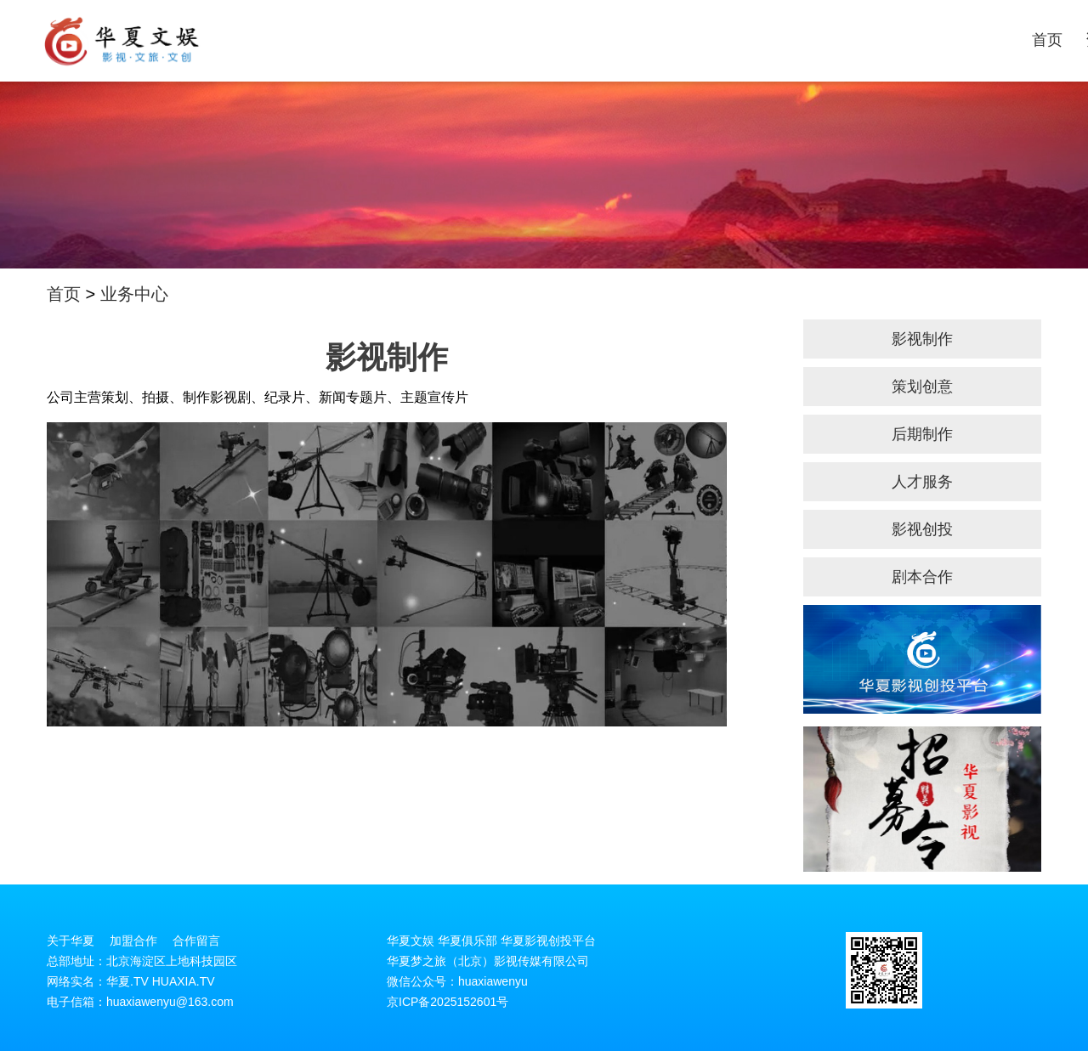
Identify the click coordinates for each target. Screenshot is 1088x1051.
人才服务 (922, 481)
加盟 (967, 39)
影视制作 (922, 339)
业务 (697, 39)
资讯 (643, 39)
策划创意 (922, 386)
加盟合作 (133, 940)
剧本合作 (922, 576)
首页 (589, 39)
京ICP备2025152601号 (447, 1002)
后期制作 (922, 434)
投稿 (913, 39)
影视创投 (922, 529)
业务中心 (134, 294)
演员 (805, 39)
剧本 (751, 39)
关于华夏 (1036, 39)
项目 (859, 39)
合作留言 (196, 940)
